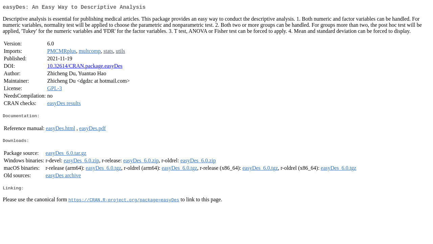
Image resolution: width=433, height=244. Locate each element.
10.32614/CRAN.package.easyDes (84, 67)
